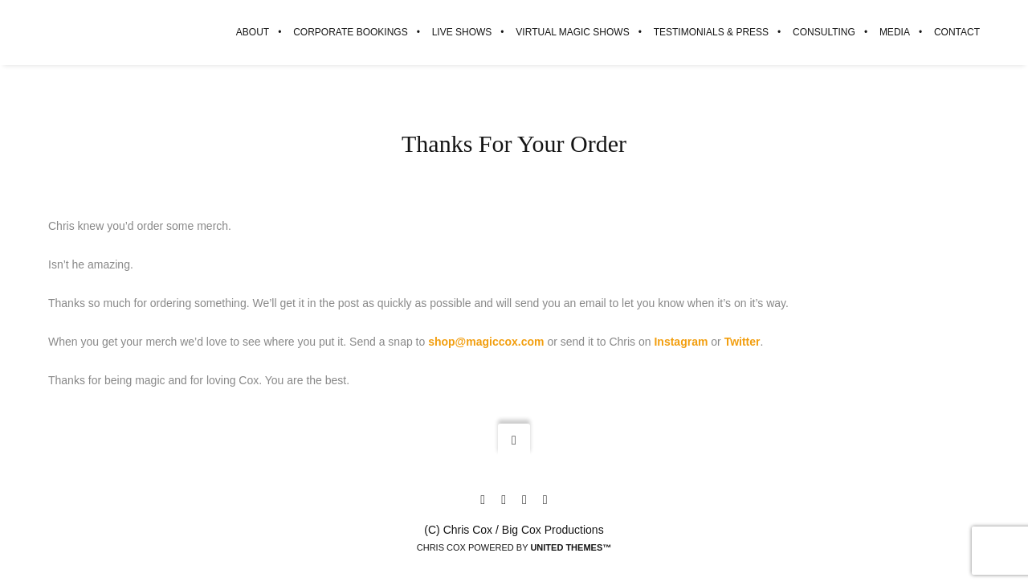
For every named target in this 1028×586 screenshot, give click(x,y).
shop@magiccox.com (486, 341)
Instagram (681, 341)
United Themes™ (570, 547)
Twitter (742, 341)
